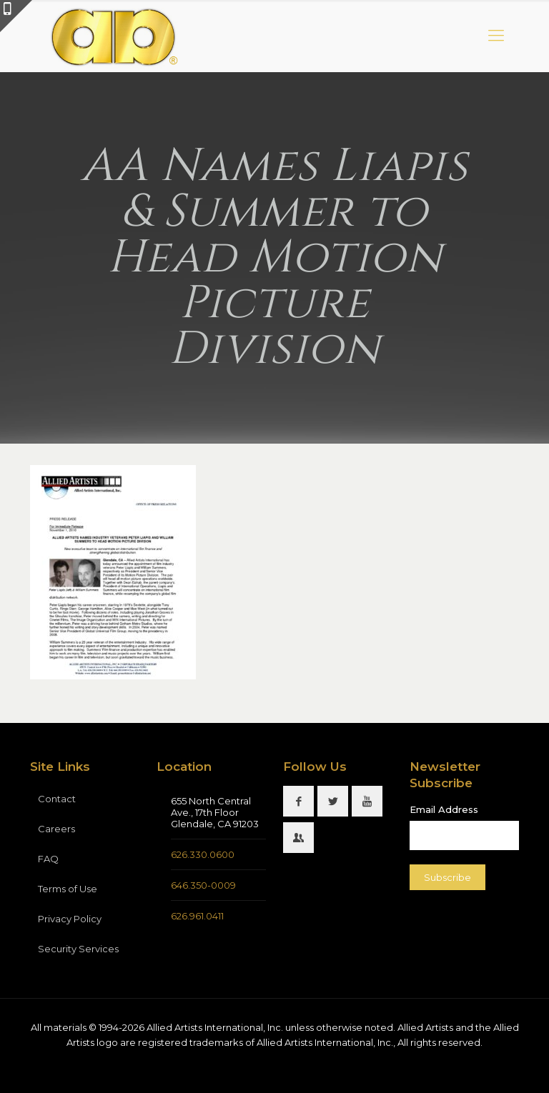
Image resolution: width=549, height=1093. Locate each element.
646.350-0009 (203, 885)
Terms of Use (67, 888)
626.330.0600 (202, 854)
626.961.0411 (197, 916)
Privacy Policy (70, 918)
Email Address (444, 809)
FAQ (48, 858)
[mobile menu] (496, 36)
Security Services (78, 948)
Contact (57, 798)
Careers (56, 828)
